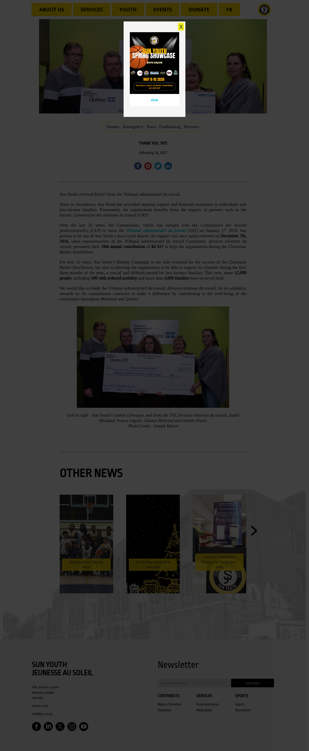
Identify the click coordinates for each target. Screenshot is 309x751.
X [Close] (181, 26)
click (154, 100)
